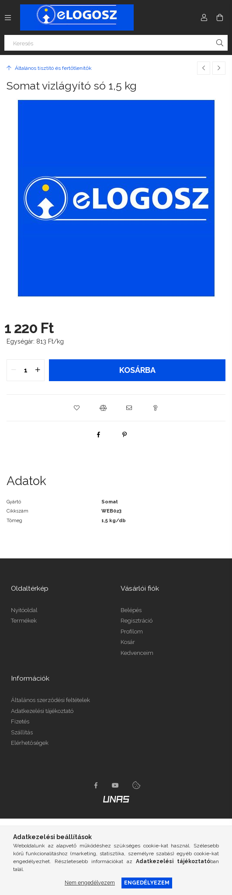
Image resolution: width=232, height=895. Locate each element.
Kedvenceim (137, 653)
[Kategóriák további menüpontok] (8, 17)
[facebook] (98, 434)
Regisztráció (136, 620)
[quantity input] (25, 370)
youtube (115, 785)
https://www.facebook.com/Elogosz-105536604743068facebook (96, 785)
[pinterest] (124, 434)
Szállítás (22, 732)
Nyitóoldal (24, 610)
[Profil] (204, 17)
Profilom (132, 631)
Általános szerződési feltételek (50, 700)
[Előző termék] (203, 68)
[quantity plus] (37, 370)
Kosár (128, 642)
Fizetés (20, 721)
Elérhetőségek (29, 743)
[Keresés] (116, 43)
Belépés (131, 610)
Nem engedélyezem (90, 882)
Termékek (24, 620)
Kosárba (137, 370)
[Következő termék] (218, 68)
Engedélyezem (147, 882)
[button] (77, 407)
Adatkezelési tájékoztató (42, 711)
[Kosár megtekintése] (220, 17)
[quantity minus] (13, 370)
